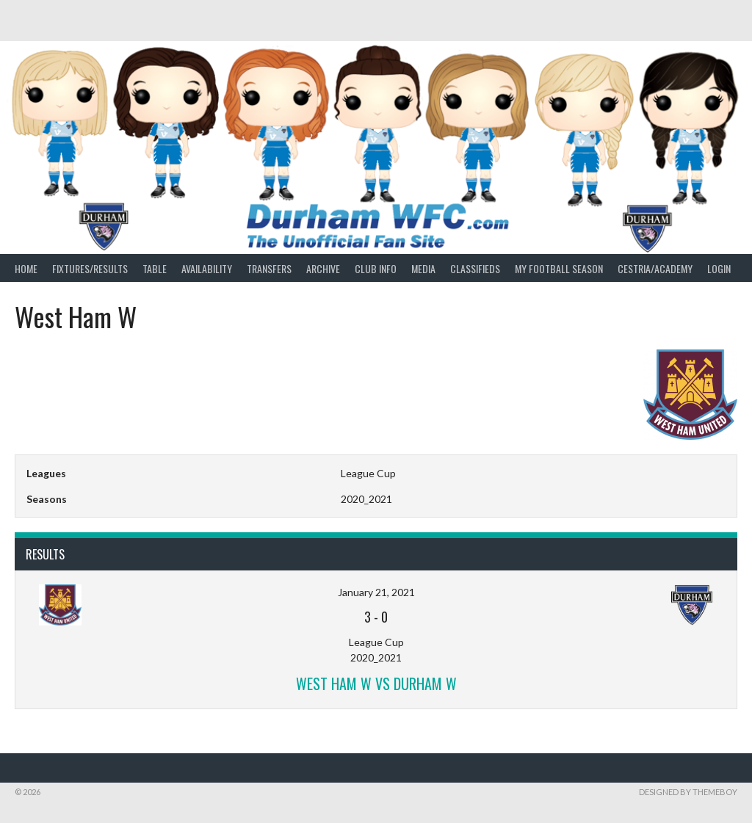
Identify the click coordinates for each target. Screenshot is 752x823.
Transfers (269, 268)
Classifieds (475, 268)
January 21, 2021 (376, 592)
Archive (323, 268)
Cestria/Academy (655, 268)
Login (719, 268)
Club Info (376, 268)
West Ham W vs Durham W (376, 683)
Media (423, 268)
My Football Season (559, 268)
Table (154, 268)
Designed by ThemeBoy (688, 792)
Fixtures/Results (90, 268)
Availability (206, 268)
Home (26, 268)
